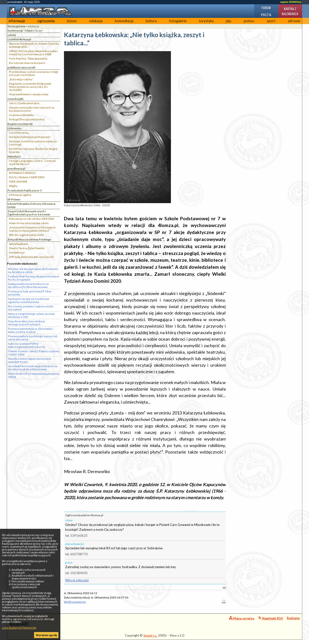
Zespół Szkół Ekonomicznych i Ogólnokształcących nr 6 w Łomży (28, 213)
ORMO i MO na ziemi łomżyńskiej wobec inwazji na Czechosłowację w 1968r (33, 52)
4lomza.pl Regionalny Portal (30, 621)
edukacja (96, 21)
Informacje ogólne (20, 194)
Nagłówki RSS (270, 618)
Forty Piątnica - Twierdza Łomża (28, 58)
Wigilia (13, 185)
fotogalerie (178, 21)
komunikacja (124, 21)
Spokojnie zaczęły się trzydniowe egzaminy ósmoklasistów (28, 300)
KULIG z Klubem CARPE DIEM (26, 177)
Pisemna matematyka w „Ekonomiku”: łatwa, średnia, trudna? (31, 330)
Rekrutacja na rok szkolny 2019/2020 (31, 218)
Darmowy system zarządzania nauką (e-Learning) (33, 143)
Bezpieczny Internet (20, 123)
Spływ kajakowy (18, 243)
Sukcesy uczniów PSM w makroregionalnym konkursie (26, 345)
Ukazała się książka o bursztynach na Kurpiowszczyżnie (31, 109)
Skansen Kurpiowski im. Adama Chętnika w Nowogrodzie (34, 45)
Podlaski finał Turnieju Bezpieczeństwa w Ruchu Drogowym (33, 278)
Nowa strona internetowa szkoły (29, 223)
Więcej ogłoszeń (77, 580)
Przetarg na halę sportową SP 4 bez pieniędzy (29, 293)
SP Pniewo (14, 199)
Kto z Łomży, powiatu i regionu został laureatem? (30, 308)
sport (271, 21)
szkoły (11, 34)
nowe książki (15, 98)
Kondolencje (17, 252)
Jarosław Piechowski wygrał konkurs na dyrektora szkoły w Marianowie (32, 368)
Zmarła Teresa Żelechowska (26, 248)
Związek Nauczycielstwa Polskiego (29, 239)
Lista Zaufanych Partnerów (19, 627)
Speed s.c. (150, 635)
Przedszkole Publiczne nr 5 (24, 190)
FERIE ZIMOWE (18, 181)
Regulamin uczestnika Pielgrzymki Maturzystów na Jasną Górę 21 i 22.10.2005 (30, 86)
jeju (228, 21)
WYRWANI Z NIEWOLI (22, 172)
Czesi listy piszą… (19, 132)
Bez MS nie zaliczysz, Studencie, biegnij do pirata (33, 150)
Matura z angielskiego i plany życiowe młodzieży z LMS (31, 315)
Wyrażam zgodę (46, 635)
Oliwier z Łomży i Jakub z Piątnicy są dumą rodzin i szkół (33, 353)
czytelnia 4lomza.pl (19, 39)
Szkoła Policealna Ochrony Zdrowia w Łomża (31, 205)
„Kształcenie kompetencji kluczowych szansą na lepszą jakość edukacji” (32, 229)
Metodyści (14, 156)
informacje (17, 21)
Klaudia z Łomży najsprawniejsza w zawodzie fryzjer (29, 360)
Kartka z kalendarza (290, 11)
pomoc (249, 21)
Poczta (266, 14)
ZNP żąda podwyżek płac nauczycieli (31, 256)
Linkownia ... (14, 128)
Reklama (293, 618)
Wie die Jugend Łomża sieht (26, 234)
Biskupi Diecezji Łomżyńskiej (27, 119)
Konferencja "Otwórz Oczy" (25, 30)
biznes (72, 21)
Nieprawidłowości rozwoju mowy (29, 94)
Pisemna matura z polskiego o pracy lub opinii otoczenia (32, 338)
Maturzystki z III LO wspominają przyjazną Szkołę (33, 375)
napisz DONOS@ (291, 1)
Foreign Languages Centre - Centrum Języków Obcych (32, 162)
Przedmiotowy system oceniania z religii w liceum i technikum (33, 73)
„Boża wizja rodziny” (21, 79)
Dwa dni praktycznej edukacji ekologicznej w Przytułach (26, 323)
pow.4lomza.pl (16, 168)
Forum (266, 7)
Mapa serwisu (241, 618)
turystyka (206, 21)
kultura (151, 21)
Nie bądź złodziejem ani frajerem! (29, 136)
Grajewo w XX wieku (21, 115)
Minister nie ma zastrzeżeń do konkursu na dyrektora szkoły (33, 270)
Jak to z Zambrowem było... (25, 103)
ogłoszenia (46, 21)
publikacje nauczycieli (21, 67)
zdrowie (294, 21)
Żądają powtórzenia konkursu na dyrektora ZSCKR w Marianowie (28, 285)
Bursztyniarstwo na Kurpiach (27, 62)
